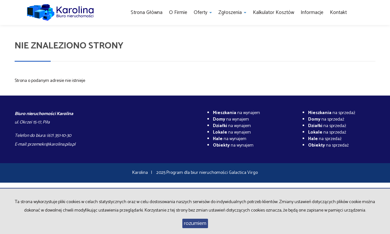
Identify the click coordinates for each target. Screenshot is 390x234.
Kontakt (338, 12)
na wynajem (236, 113)
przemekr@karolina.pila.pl (51, 144)
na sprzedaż (331, 113)
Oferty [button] (203, 12)
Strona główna (146, 12)
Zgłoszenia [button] (232, 12)
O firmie (178, 12)
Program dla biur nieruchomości (197, 172)
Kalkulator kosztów (273, 12)
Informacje (312, 12)
